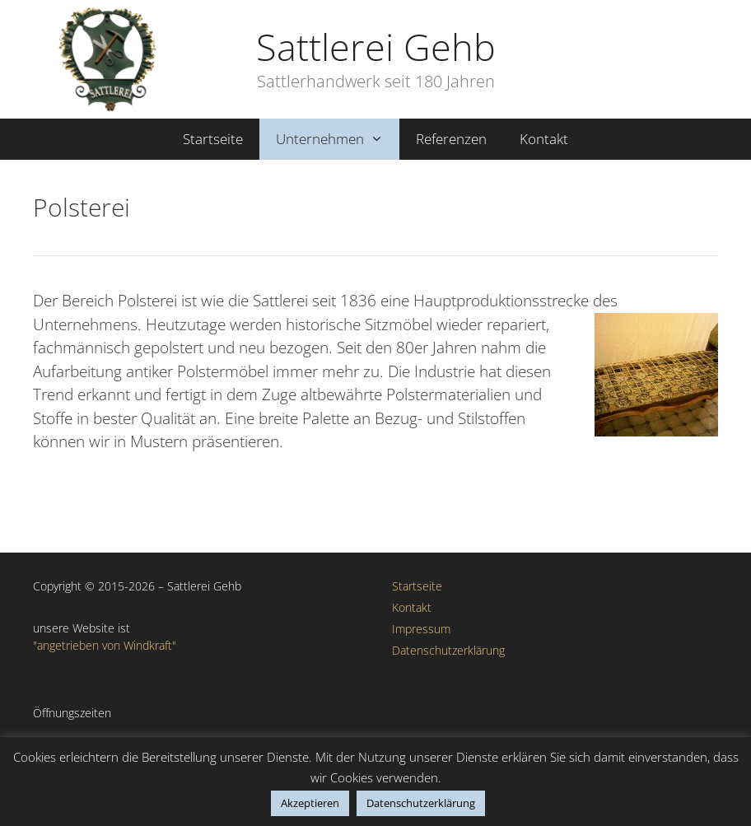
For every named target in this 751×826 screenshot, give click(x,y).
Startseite (213, 138)
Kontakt (544, 138)
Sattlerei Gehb (376, 46)
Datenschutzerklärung (448, 650)
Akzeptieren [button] (310, 803)
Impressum (421, 629)
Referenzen (451, 138)
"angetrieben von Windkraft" (104, 645)
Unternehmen (338, 139)
